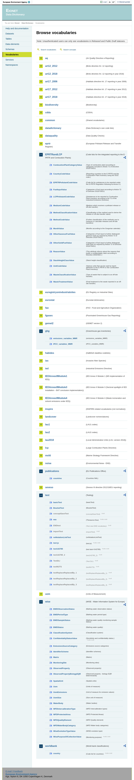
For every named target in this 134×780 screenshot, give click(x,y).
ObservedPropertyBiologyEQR (67, 674)
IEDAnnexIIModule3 (56, 387)
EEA (17, 2)
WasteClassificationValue (64, 275)
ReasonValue (59, 251)
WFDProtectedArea (61, 714)
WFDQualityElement (62, 720)
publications (52, 471)
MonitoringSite (59, 663)
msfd (48, 455)
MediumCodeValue (61, 205)
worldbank (51, 746)
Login (105, 2)
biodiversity (51, 105)
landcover (50, 416)
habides (49, 353)
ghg (47, 331)
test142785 (58, 549)
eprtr (47, 143)
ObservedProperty (61, 668)
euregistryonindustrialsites (60, 292)
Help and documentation (16, 28)
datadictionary (53, 128)
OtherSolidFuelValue (62, 243)
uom (47, 594)
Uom (55, 686)
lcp (46, 448)
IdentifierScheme (60, 652)
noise (48, 463)
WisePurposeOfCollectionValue (67, 737)
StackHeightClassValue (63, 260)
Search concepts (69, 50)
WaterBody (58, 703)
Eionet (17, 23)
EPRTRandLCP (53, 154)
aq (46, 58)
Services (9, 60)
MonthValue (58, 228)
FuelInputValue (60, 189)
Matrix (56, 657)
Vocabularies (12, 54)
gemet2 (49, 323)
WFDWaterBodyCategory (64, 725)
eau (54, 519)
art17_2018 (51, 97)
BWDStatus (58, 627)
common (50, 120)
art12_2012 (51, 66)
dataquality (51, 135)
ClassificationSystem (62, 633)
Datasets (9, 33)
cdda (48, 112)
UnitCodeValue (59, 266)
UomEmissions (60, 692)
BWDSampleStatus (61, 620)
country (56, 753)
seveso (49, 487)
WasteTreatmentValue (63, 282)
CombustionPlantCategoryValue (67, 165)
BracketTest (58, 508)
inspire (49, 409)
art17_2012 (51, 89)
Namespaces (11, 65)
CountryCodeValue (61, 174)
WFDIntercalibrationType (64, 709)
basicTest (57, 502)
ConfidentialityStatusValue (65, 638)
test (47, 495)
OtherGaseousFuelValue (64, 234)
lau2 (47, 432)
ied (46, 368)
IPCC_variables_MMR (63, 344)
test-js (56, 543)
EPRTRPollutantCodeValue (65, 182)
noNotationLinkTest (62, 537)
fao (47, 308)
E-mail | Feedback (14, 771)
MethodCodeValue (61, 220)
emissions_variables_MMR (65, 338)
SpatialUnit (58, 681)
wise (47, 601)
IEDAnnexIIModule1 (56, 376)
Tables (8, 39)
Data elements (12, 44)
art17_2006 (51, 81)
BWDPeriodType (60, 614)
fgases (49, 315)
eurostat (49, 300)
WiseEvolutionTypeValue (64, 731)
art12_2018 (51, 74)
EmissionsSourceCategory (65, 646)
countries (57, 478)
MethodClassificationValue (65, 212)
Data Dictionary (27, 23)
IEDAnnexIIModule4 (56, 398)
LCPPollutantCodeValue (64, 197)
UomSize (57, 698)
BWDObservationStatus (63, 609)
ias (46, 360)
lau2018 (49, 440)
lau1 (47, 424)
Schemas (9, 49)
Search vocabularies (48, 50)
